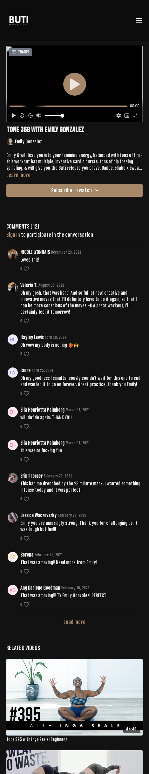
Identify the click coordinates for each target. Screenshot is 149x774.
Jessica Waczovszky (38, 515)
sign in (13, 235)
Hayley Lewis (32, 337)
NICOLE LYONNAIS (35, 252)
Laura (25, 370)
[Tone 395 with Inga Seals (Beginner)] (74, 739)
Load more (74, 622)
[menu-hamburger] (139, 20)
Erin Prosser (31, 476)
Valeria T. (28, 285)
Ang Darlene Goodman (40, 588)
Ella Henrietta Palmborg (42, 410)
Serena (26, 555)
